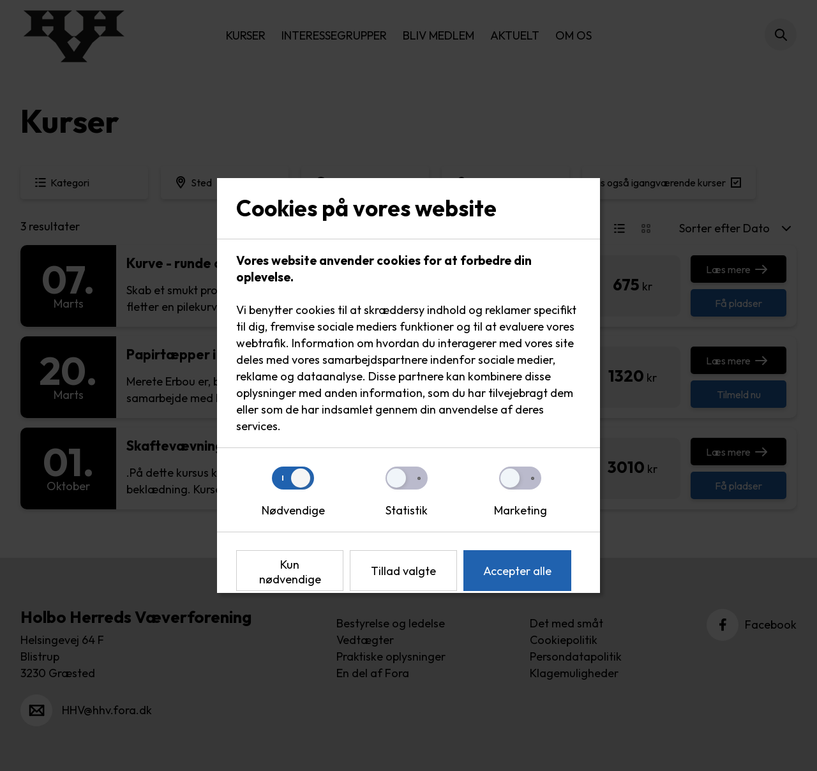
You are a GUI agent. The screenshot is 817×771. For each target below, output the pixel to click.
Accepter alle (517, 571)
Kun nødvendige (290, 572)
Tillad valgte (403, 571)
